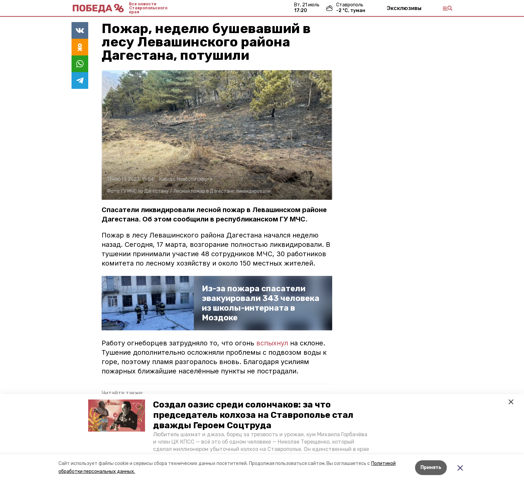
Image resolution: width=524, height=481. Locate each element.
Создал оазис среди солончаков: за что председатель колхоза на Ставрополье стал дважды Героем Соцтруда (253, 415)
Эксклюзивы (404, 8)
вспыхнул (272, 343)
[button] (116, 415)
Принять (430, 467)
